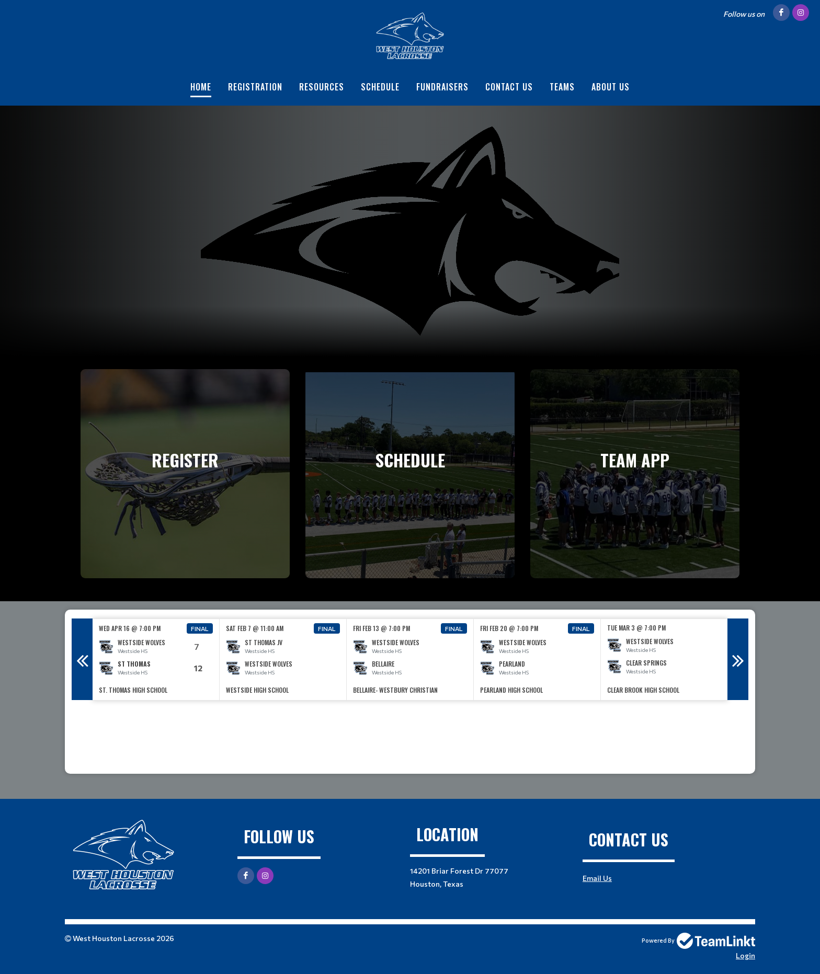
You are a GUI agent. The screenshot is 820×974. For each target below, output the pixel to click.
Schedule (380, 87)
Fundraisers (442, 87)
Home (200, 87)
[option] (156, 659)
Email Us (597, 878)
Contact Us (509, 87)
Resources (321, 87)
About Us (610, 87)
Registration (255, 87)
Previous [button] (82, 659)
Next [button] (737, 659)
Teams (562, 87)
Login (745, 955)
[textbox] (410, 737)
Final (200, 628)
